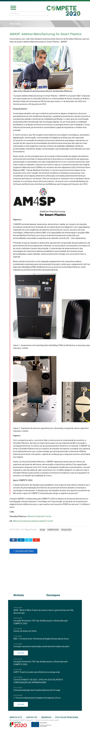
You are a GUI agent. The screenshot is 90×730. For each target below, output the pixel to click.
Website (30, 516)
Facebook (40, 516)
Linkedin (33, 521)
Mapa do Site (16, 717)
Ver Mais (20, 653)
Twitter (48, 516)
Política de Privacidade (66, 717)
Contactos (31, 717)
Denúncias (46, 717)
